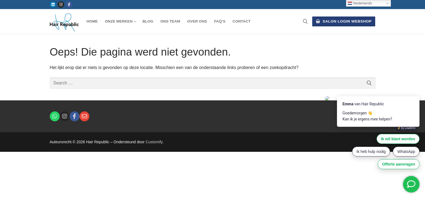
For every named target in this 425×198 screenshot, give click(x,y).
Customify (154, 142)
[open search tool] (305, 21)
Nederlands (360, 3)
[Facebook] (69, 4)
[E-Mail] (84, 116)
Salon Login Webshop (344, 21)
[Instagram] (61, 4)
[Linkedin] (53, 4)
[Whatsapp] (55, 116)
